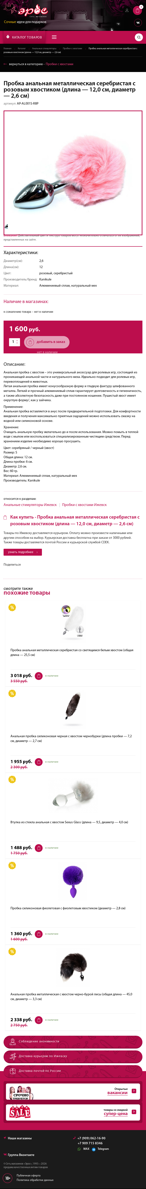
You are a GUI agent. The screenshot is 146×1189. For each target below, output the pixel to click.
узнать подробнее (23, 552)
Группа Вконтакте (19, 1156)
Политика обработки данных (35, 1180)
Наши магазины (18, 1139)
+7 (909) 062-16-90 (89, 1139)
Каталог (22, 49)
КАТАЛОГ (24, 37)
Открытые (71, 1092)
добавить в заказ (45, 342)
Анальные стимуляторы (44, 49)
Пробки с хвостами (72, 49)
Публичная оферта (28, 1176)
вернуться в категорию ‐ (38, 64)
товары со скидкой (71, 1113)
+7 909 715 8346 (90, 1144)
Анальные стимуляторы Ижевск (30, 505)
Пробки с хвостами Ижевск (84, 505)
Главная (7, 49)
